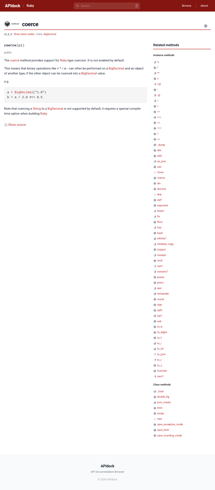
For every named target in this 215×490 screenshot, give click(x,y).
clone (160, 172)
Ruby (30, 6)
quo (159, 288)
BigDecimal (50, 34)
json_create (164, 402)
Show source (17, 125)
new (159, 418)
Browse (185, 5)
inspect (161, 249)
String (37, 108)
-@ (158, 95)
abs (159, 150)
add (159, 155)
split (159, 310)
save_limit (163, 429)
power (160, 277)
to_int (160, 348)
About (204, 5)
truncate (162, 370)
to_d (159, 326)
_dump (161, 144)
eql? (159, 199)
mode (160, 413)
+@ (159, 84)
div (158, 183)
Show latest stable (24, 34)
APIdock (12, 5)
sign (159, 304)
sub (159, 321)
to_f (159, 337)
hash (160, 233)
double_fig (163, 396)
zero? (160, 376)
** (158, 73)
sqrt (159, 315)
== (158, 122)
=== (159, 128)
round (160, 299)
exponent (162, 205)
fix (158, 216)
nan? (160, 266)
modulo (161, 255)
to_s (159, 365)
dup (159, 194)
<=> (159, 117)
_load (160, 391)
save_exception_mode (170, 424)
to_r (159, 359)
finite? (160, 211)
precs (160, 282)
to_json (161, 354)
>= (158, 139)
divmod (161, 188)
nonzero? (162, 271)
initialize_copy (165, 244)
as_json (161, 161)
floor (159, 221)
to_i (159, 343)
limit (159, 407)
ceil (159, 166)
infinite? (161, 238)
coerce (14, 60)
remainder (163, 293)
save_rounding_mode (169, 435)
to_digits (162, 332)
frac (159, 227)
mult (159, 260)
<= (158, 111)
